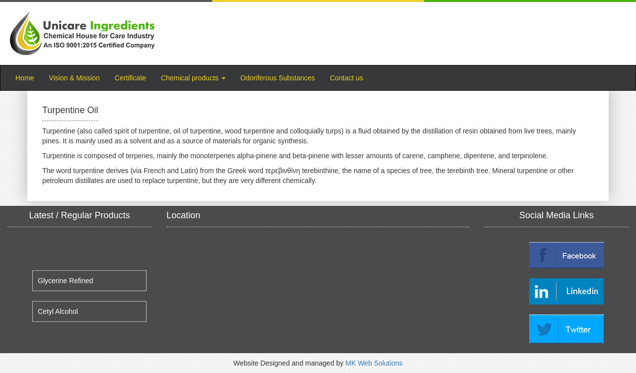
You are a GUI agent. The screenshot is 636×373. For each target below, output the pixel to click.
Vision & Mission (74, 78)
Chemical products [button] (193, 78)
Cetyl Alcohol (58, 314)
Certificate (130, 78)
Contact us (346, 78)
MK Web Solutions (373, 363)
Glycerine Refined (65, 283)
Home (28, 77)
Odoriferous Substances (277, 78)
